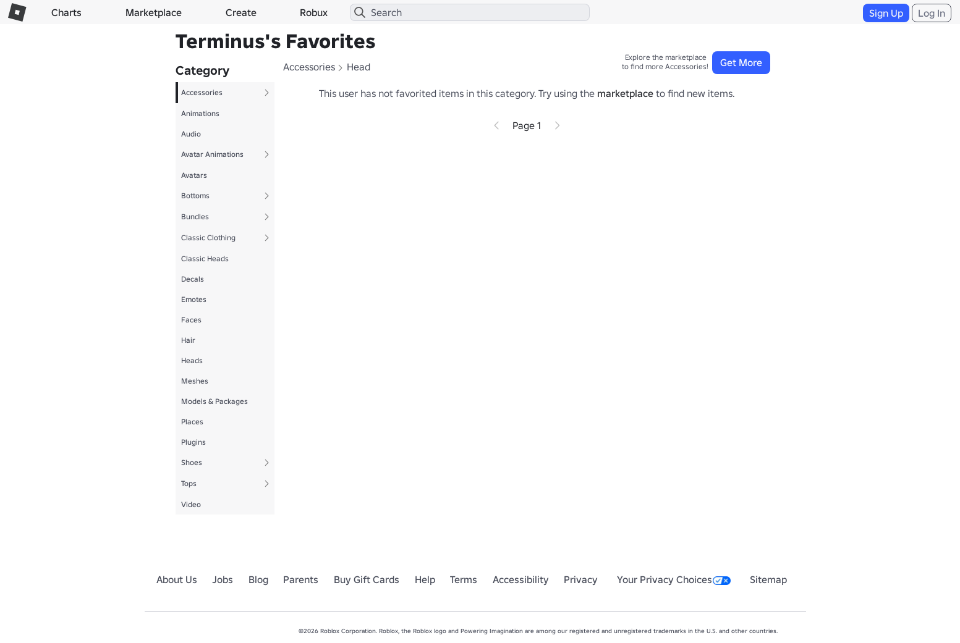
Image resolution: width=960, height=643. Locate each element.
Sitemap (768, 579)
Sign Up (886, 13)
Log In (931, 13)
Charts (66, 12)
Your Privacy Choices (674, 579)
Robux (314, 12)
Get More (741, 62)
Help (425, 579)
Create (241, 12)
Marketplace (153, 12)
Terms (463, 579)
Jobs (222, 579)
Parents (300, 579)
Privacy (581, 579)
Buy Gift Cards (366, 579)
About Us (176, 579)
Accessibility (521, 579)
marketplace (625, 93)
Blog (258, 579)
